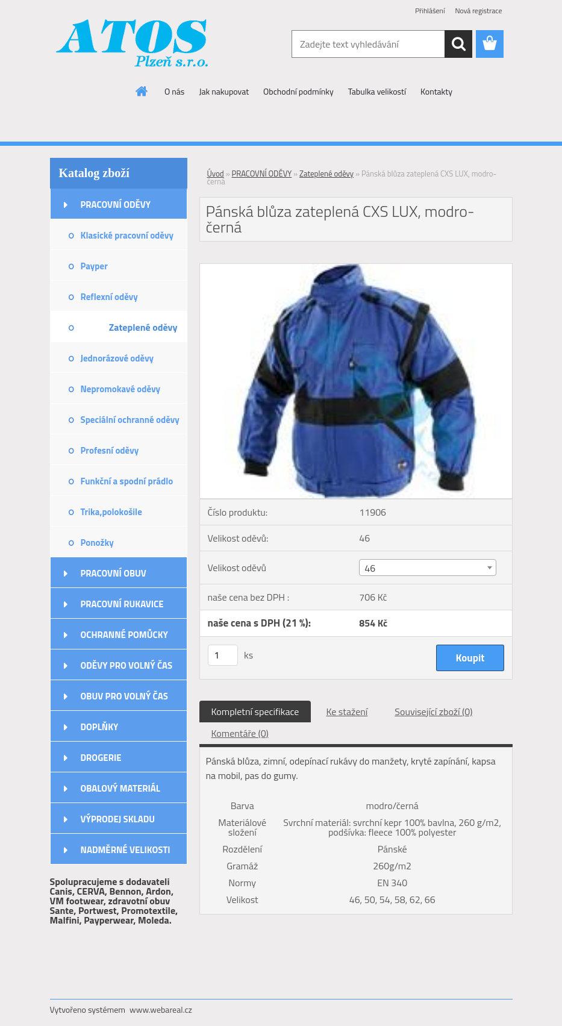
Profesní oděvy (110, 450)
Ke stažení (346, 711)
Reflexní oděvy (109, 297)
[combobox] (427, 567)
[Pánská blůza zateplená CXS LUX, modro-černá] (356, 268)
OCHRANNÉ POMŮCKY (124, 635)
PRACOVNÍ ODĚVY (116, 204)
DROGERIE (101, 758)
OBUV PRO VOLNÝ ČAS (124, 696)
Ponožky (97, 542)
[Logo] (133, 44)
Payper (94, 266)
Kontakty (436, 91)
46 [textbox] (369, 568)
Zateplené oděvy (143, 327)
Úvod (215, 173)
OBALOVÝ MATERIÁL (120, 788)
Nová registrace (478, 10)
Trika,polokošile (111, 512)
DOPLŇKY (100, 727)
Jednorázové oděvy (117, 358)
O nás (174, 91)
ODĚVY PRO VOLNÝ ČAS (127, 665)
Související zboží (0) (433, 711)
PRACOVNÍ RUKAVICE (122, 604)
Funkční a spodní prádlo (127, 481)
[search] (458, 44)
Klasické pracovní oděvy (127, 235)
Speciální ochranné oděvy (130, 420)
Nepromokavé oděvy (121, 389)
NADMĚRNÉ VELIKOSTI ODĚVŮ (125, 854)
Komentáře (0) (240, 733)
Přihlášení (430, 10)
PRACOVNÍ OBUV (113, 573)
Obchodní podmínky (298, 91)
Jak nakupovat (224, 91)
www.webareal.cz (161, 1009)
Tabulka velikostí (377, 91)
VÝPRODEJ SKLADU (118, 819)
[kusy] (223, 655)
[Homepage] (142, 91)
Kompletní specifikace (255, 711)
